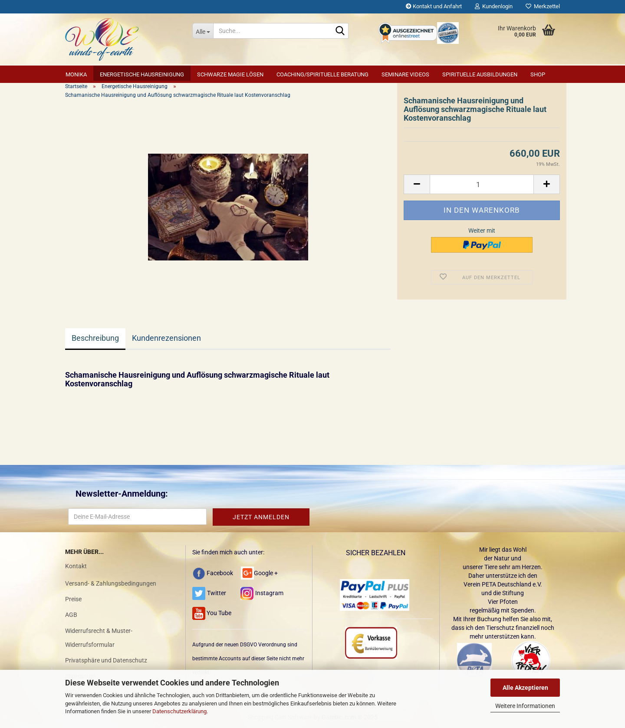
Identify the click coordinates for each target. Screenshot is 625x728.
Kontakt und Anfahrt (434, 6)
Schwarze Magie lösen (230, 74)
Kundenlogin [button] (494, 6)
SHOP (537, 74)
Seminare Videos (405, 74)
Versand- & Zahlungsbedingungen (110, 583)
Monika (76, 74)
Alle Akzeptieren (525, 687)
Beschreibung (95, 338)
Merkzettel (543, 6)
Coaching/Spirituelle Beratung (322, 74)
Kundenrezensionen (166, 338)
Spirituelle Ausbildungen (479, 74)
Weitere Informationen (525, 705)
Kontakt (76, 566)
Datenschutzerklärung (179, 711)
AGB (71, 614)
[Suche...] (202, 31)
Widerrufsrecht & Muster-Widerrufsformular (98, 637)
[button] (417, 184)
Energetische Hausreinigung (142, 74)
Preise (73, 599)
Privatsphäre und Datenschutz (106, 660)
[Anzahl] (482, 184)
